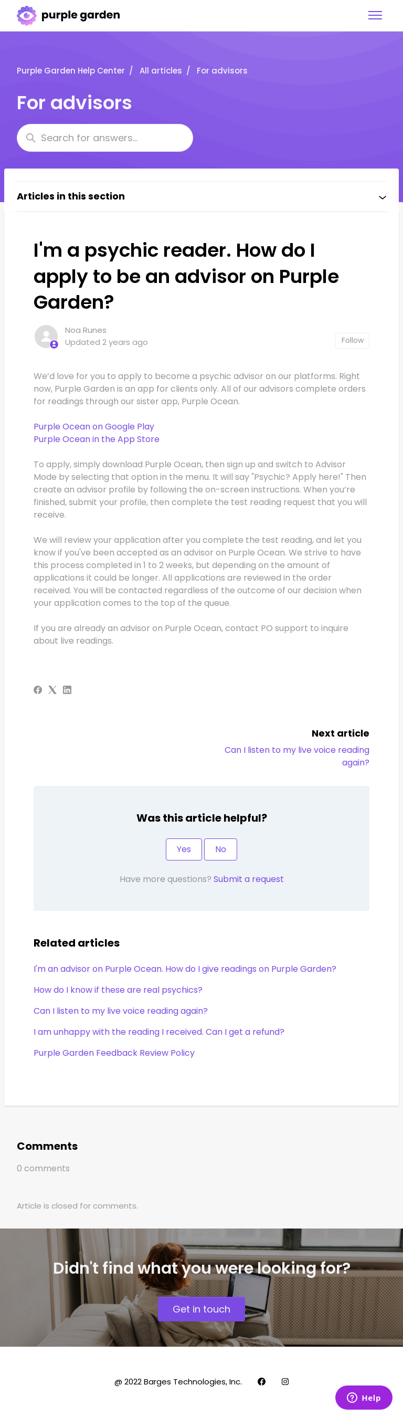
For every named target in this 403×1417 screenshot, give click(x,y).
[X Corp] (52, 691)
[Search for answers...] (105, 138)
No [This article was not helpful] (220, 849)
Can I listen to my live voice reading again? (121, 1011)
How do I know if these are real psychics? (118, 990)
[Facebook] (38, 691)
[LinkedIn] (67, 691)
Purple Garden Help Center (71, 70)
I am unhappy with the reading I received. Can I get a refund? (159, 1032)
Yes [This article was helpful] (184, 849)
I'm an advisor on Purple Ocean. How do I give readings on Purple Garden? (185, 969)
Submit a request (249, 879)
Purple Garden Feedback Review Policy (114, 1053)
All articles (161, 70)
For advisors (222, 70)
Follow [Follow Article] (353, 340)
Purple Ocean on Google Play (94, 427)
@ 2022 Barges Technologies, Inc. (178, 1381)
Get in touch (201, 1309)
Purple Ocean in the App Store (97, 439)
